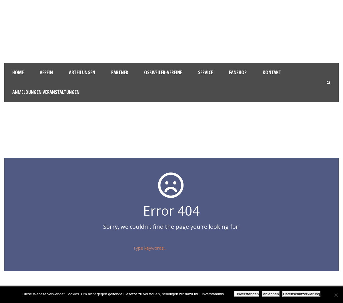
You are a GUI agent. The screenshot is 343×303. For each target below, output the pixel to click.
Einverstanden (246, 294)
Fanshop (238, 72)
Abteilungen (82, 72)
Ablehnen (271, 294)
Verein (46, 72)
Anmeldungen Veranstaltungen (45, 92)
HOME (18, 72)
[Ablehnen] (336, 295)
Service (205, 72)
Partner (119, 72)
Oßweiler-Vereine (163, 72)
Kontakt (272, 72)
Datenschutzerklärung (301, 294)
